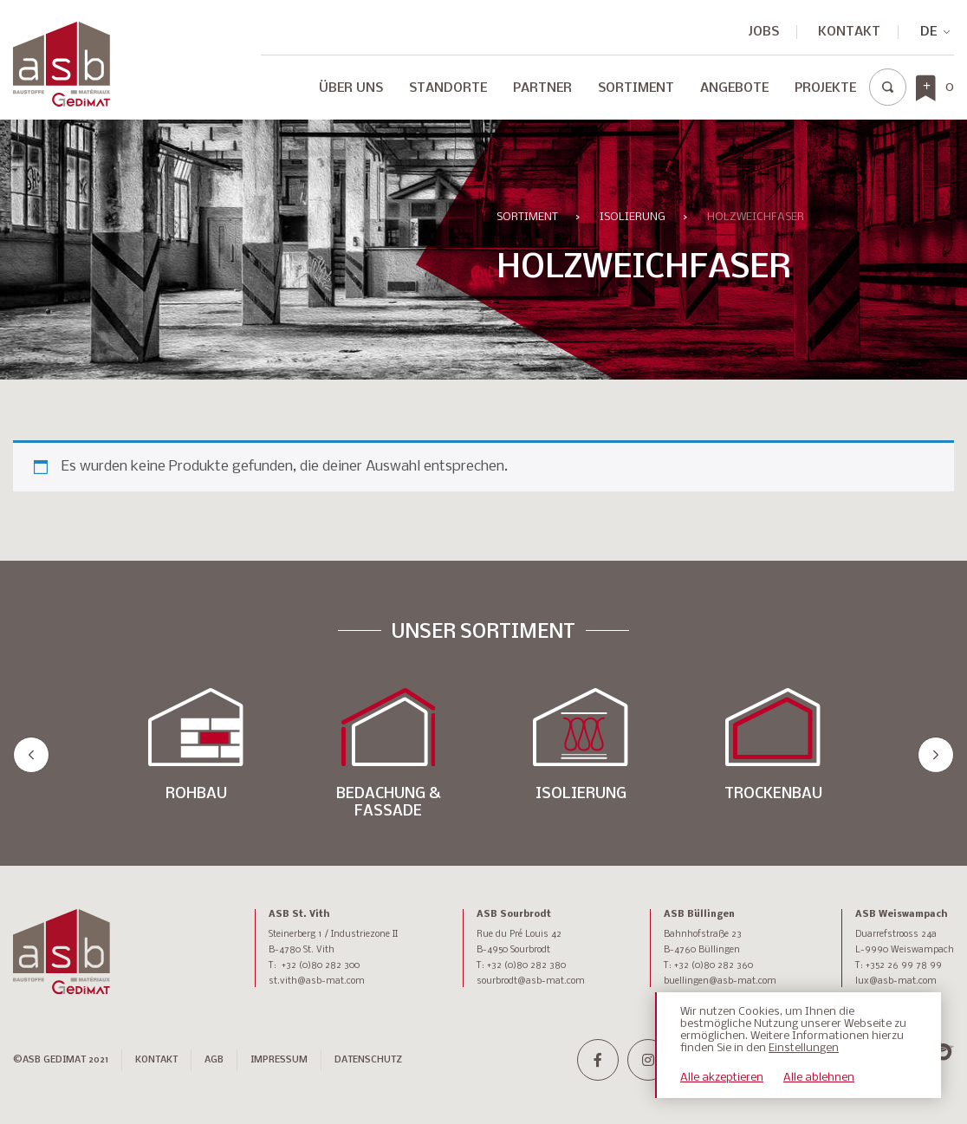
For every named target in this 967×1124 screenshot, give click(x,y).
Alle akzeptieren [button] (721, 1077)
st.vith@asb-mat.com (317, 981)
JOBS (764, 32)
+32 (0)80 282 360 (713, 966)
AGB (214, 1060)
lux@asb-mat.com (896, 981)
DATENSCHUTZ (368, 1060)
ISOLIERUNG (632, 217)
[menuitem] (928, 32)
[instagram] (648, 1060)
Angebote (734, 88)
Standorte (448, 88)
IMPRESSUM (279, 1060)
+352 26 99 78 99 (904, 966)
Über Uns (351, 88)
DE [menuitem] (928, 32)
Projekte (825, 88)
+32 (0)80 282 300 (321, 966)
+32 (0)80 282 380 (526, 966)
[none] (928, 32)
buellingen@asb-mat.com (720, 981)
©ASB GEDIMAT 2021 (60, 1060)
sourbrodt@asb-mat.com (531, 981)
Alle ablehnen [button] (818, 1077)
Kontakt (849, 32)
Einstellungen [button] (804, 1048)
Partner (542, 88)
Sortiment (636, 88)
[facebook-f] (598, 1060)
